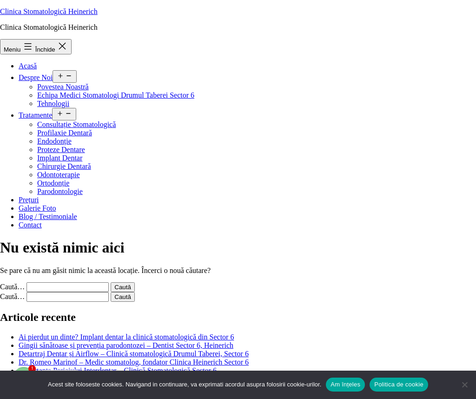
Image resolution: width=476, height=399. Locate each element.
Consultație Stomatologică (76, 124)
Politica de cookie (398, 384)
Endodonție (54, 141)
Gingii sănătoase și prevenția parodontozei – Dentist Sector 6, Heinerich (126, 345)
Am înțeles (345, 384)
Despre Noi (36, 77)
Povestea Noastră (63, 87)
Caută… (12, 287)
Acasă (28, 66)
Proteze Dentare (61, 149)
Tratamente (35, 115)
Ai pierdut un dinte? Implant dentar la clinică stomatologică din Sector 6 (126, 337)
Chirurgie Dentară (64, 166)
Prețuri (29, 200)
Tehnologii (53, 103)
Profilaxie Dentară (64, 133)
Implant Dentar (59, 158)
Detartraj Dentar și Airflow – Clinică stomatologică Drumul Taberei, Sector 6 (134, 354)
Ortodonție (53, 183)
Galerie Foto (37, 208)
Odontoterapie (58, 175)
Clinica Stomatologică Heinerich (49, 11)
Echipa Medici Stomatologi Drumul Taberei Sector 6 (115, 95)
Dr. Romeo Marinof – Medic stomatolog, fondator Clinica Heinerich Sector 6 (134, 362)
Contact (30, 225)
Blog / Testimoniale (48, 216)
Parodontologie (60, 191)
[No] (464, 384)
